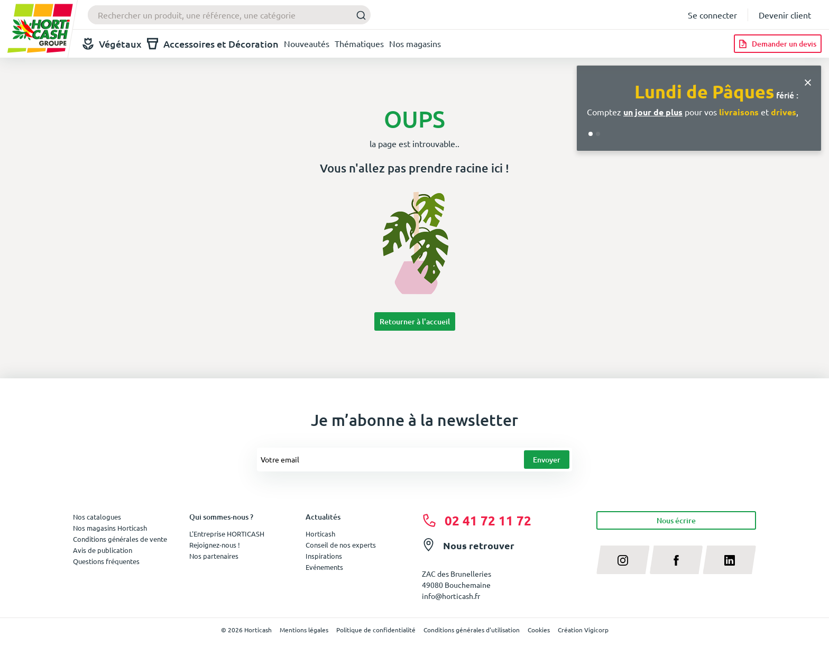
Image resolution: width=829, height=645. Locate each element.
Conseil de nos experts (341, 544)
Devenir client (785, 15)
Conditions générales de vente (120, 538)
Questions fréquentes (106, 561)
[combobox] (229, 14)
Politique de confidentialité (376, 629)
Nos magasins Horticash (110, 527)
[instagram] (623, 560)
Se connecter (712, 15)
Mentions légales (304, 629)
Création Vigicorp (583, 629)
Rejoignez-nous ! (214, 544)
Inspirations (324, 555)
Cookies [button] (539, 629)
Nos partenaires (213, 555)
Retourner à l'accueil (415, 321)
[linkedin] (729, 560)
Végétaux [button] (112, 44)
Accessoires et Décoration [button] (213, 44)
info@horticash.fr (451, 596)
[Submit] (358, 15)
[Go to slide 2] (598, 134)
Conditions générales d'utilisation (471, 629)
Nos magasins (415, 43)
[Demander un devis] (778, 43)
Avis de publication (102, 550)
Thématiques (359, 43)
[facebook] (676, 560)
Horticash (320, 533)
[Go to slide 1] (590, 134)
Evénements (324, 566)
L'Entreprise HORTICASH (226, 533)
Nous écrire (676, 520)
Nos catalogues (97, 516)
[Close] (808, 81)
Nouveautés (306, 43)
